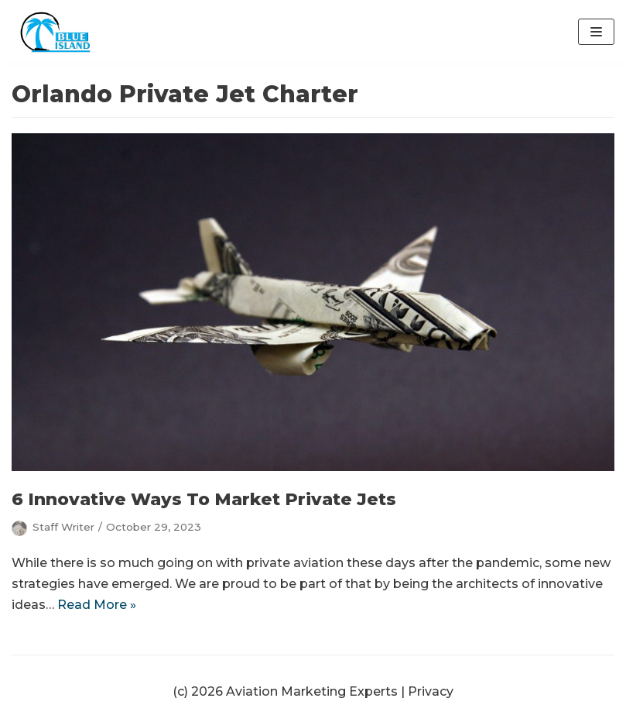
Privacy (430, 691)
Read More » (96, 604)
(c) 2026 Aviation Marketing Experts (285, 691)
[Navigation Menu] (596, 32)
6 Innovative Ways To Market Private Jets (204, 499)
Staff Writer (63, 527)
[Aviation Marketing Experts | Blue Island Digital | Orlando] (58, 32)
